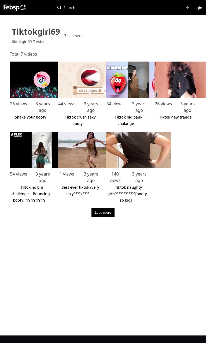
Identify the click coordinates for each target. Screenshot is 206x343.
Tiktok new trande (175, 117)
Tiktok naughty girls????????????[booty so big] (127, 194)
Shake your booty (30, 117)
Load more (103, 212)
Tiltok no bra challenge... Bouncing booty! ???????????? (30, 194)
